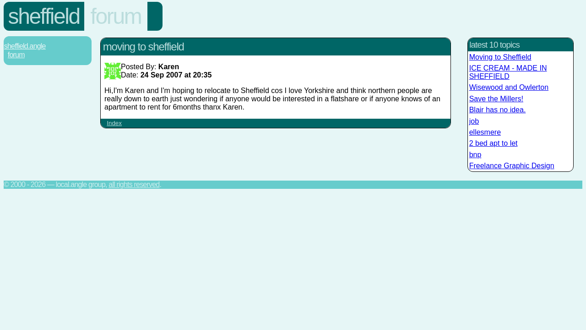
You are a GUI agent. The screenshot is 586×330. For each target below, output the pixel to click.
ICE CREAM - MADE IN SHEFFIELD (508, 72)
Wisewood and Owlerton (508, 87)
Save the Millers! (496, 99)
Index (114, 123)
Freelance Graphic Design (511, 166)
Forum (116, 16)
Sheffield (44, 16)
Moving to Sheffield (500, 57)
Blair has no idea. (497, 110)
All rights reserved (134, 184)
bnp (475, 155)
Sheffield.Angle (25, 46)
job (474, 121)
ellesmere (485, 132)
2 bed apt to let (493, 143)
